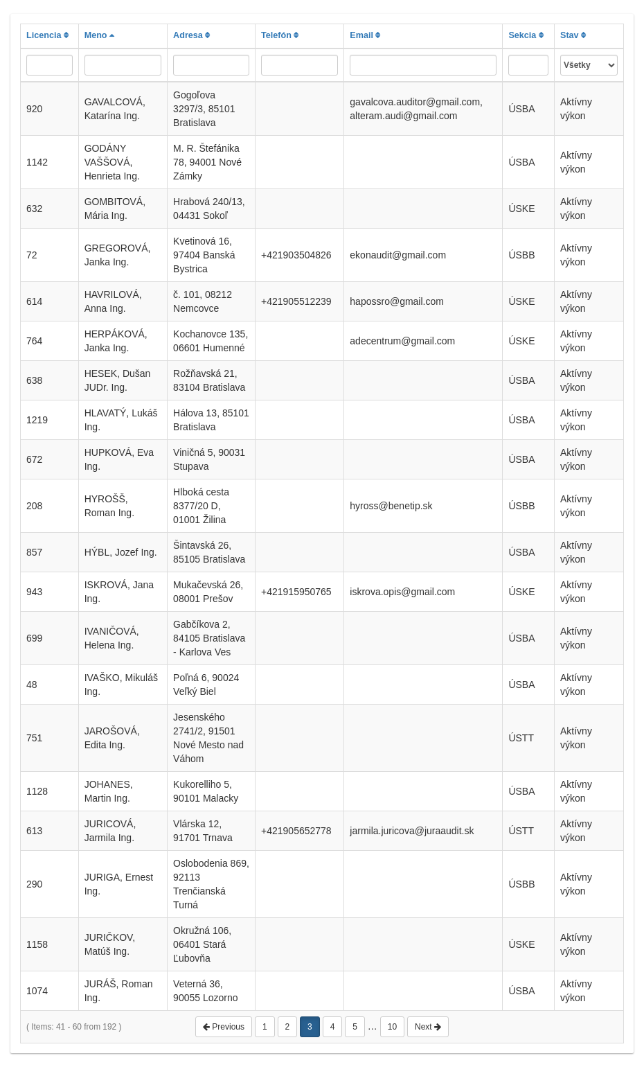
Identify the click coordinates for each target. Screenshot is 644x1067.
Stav (573, 35)
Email (365, 35)
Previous (223, 1027)
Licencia (47, 35)
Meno (99, 35)
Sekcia (525, 35)
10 (392, 1027)
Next (428, 1027)
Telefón (279, 35)
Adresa (191, 35)
